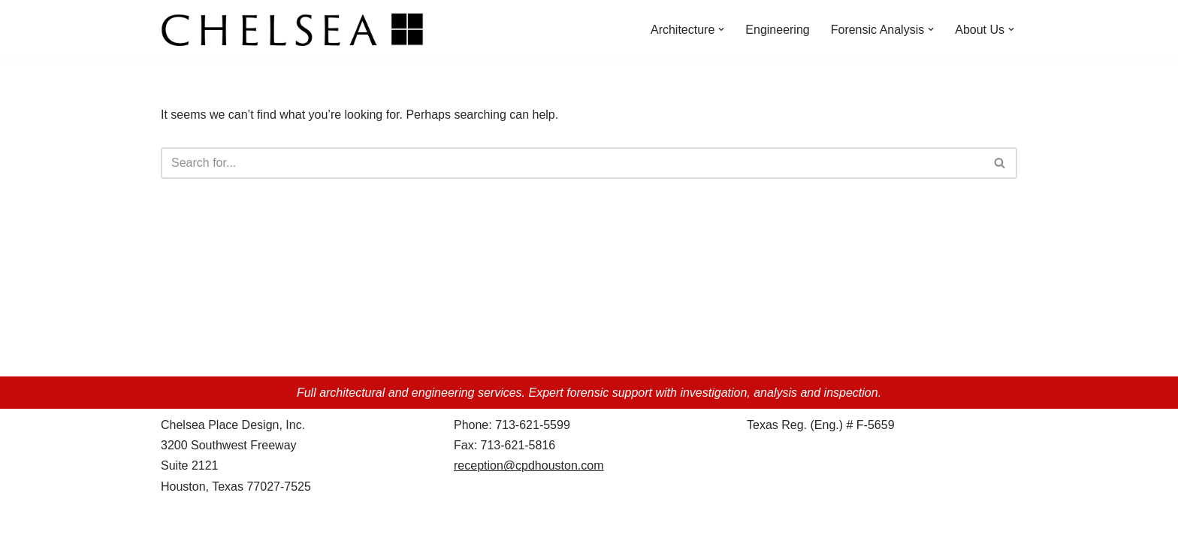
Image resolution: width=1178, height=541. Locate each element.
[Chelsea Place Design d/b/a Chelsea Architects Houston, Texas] (296, 30)
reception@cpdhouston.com (528, 465)
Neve (175, 521)
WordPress (295, 521)
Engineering (777, 29)
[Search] (572, 163)
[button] (721, 29)
